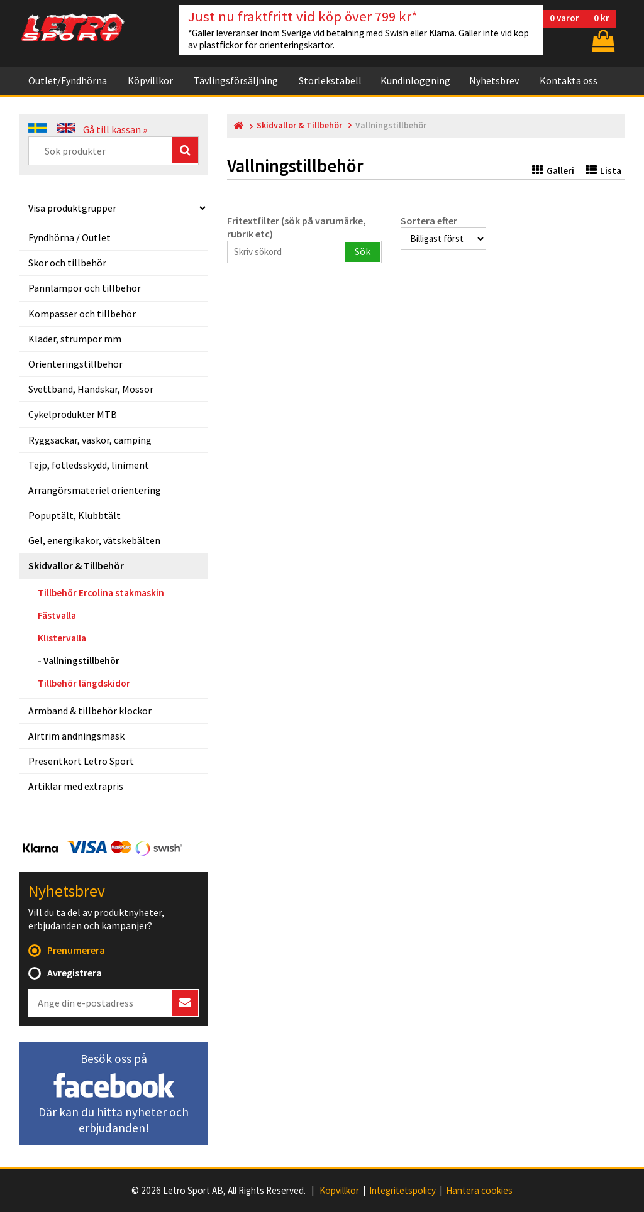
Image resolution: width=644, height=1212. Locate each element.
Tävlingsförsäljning (236, 80)
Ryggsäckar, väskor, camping (90, 440)
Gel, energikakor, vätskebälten (94, 540)
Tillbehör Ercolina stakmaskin (101, 593)
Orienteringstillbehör (75, 364)
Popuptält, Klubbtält (74, 515)
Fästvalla (57, 615)
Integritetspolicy (402, 1190)
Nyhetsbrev (494, 80)
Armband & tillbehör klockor (90, 710)
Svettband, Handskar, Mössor (90, 389)
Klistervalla (62, 638)
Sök (362, 251)
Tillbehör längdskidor (84, 683)
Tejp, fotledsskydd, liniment (88, 465)
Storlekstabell (330, 80)
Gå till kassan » (115, 129)
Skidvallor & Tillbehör (76, 565)
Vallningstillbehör (81, 661)
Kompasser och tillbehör (82, 313)
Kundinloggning (415, 80)
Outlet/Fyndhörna (67, 80)
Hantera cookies (479, 1190)
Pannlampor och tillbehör (84, 287)
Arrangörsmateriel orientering (94, 490)
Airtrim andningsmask (76, 735)
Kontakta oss (568, 80)
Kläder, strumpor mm (74, 338)
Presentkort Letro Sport (81, 761)
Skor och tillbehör (67, 262)
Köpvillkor (150, 80)
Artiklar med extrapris (75, 786)
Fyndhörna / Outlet (69, 237)
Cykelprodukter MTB (72, 414)
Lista (603, 171)
